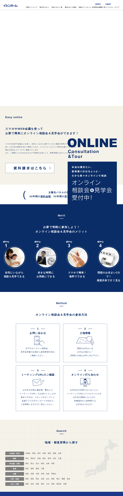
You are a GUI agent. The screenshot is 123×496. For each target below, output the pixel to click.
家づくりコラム (109, 6)
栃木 (45, 458)
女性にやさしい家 (58, 6)
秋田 (50, 453)
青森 (34, 453)
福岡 (27, 484)
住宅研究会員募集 (98, 6)
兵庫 (43, 473)
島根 (32, 478)
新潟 (27, 463)
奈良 (48, 473)
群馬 (50, 458)
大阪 (38, 473)
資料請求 (99, 3)
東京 (27, 458)
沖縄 (66, 484)
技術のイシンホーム (86, 6)
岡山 (38, 478)
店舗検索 (109, 3)
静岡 (32, 468)
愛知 (38, 468)
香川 (59, 478)
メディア (118, 6)
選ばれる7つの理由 (71, 6)
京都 (32, 473)
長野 (54, 463)
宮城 (45, 453)
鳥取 (27, 478)
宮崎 (54, 484)
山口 (48, 478)
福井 (43, 463)
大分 (48, 484)
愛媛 (64, 478)
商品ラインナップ (32, 6)
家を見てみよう (45, 6)
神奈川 (33, 458)
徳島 (54, 478)
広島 (43, 478)
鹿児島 (60, 484)
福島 (55, 453)
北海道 (28, 453)
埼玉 (55, 458)
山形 (61, 453)
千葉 (61, 458)
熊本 (43, 484)
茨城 (39, 458)
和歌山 (54, 473)
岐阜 (27, 468)
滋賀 (27, 473)
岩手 (39, 453)
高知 (70, 478)
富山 (32, 463)
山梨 (48, 463)
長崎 (38, 484)
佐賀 (32, 484)
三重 (43, 468)
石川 (38, 463)
